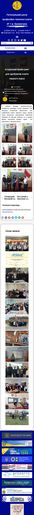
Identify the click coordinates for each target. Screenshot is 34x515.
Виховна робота (9, 89)
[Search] (31, 43)
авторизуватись (7, 212)
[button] (25, 48)
